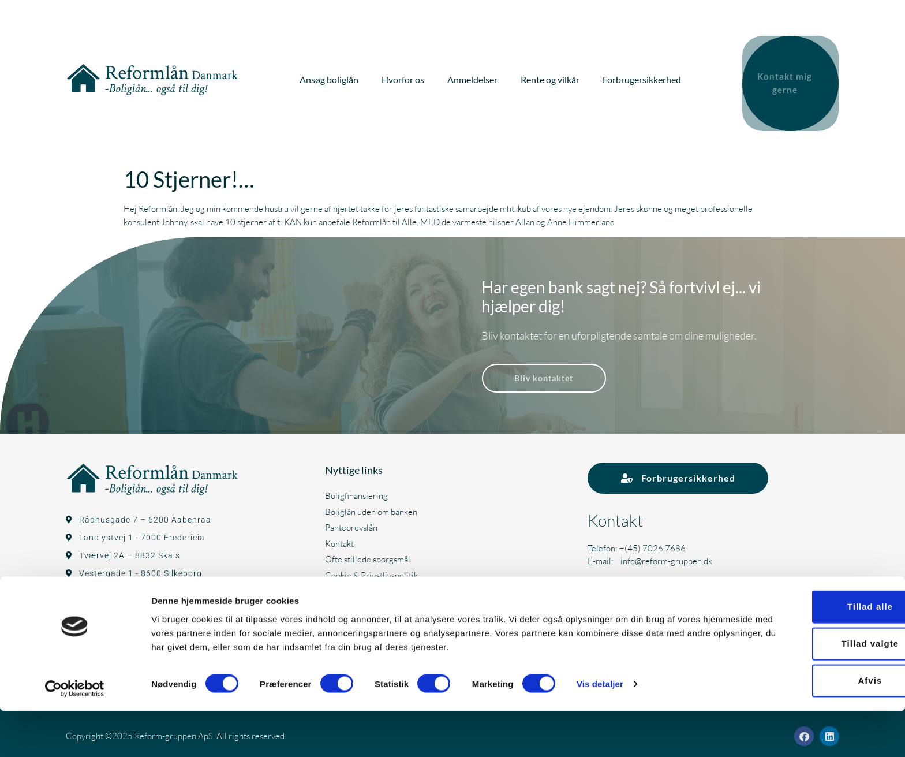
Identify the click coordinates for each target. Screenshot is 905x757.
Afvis (808, 727)
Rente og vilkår (551, 76)
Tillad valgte (808, 690)
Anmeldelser (473, 76)
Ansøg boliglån (330, 76)
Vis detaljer (600, 729)
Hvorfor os (404, 76)
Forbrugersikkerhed (643, 76)
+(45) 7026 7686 (652, 541)
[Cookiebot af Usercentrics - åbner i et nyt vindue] (74, 734)
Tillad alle (808, 653)
